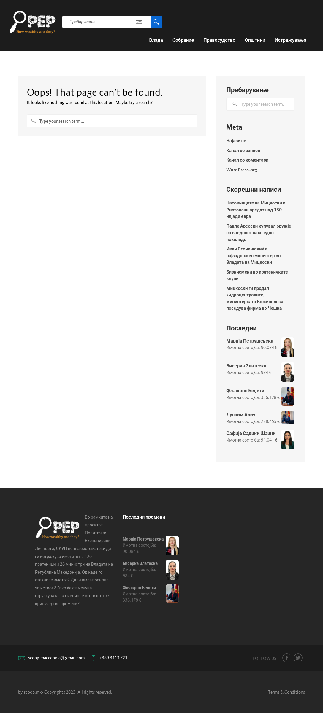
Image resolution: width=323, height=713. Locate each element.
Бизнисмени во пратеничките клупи (257, 275)
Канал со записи (243, 150)
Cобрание (183, 40)
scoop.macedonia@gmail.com (56, 657)
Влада (156, 40)
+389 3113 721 (113, 657)
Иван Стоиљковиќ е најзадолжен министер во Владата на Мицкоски (253, 255)
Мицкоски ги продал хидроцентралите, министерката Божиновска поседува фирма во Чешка (254, 298)
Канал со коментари (247, 159)
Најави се (236, 140)
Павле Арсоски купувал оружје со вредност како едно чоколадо (258, 232)
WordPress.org (241, 169)
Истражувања (290, 40)
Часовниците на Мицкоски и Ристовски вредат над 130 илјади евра (255, 209)
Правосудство (219, 40)
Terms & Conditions (286, 692)
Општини (255, 40)
